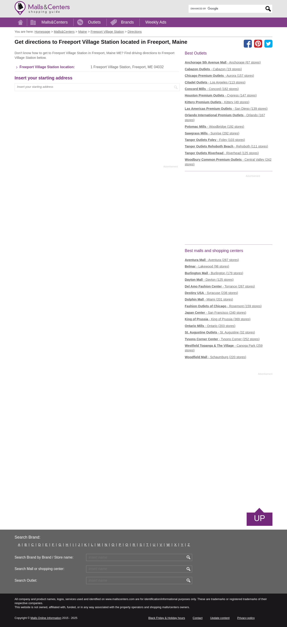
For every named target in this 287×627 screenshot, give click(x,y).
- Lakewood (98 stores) (207, 266)
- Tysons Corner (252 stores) (222, 339)
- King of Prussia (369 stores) (217, 319)
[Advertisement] (96, 112)
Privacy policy (246, 618)
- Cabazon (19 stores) (213, 69)
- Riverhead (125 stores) (222, 153)
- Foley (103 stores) (215, 140)
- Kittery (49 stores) (217, 102)
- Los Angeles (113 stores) (215, 82)
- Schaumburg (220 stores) (215, 357)
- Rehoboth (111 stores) (226, 146)
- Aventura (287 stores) (212, 260)
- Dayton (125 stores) (209, 279)
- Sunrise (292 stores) (212, 133)
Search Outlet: (26, 580)
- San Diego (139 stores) (226, 108)
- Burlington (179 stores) (214, 273)
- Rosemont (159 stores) (223, 306)
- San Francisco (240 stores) (215, 312)
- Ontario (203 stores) (210, 326)
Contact (197, 618)
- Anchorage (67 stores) (223, 62)
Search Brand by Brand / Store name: (44, 557)
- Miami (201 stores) (209, 299)
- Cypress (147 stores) (221, 95)
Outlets (94, 22)
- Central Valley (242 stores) (228, 162)
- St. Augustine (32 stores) (220, 332)
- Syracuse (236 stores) (211, 293)
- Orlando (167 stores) (225, 117)
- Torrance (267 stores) (220, 286)
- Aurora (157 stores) (219, 75)
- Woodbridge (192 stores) (214, 126)
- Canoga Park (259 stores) (224, 348)
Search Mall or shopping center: (39, 569)
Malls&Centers (54, 22)
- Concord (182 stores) (212, 89)
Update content (219, 618)
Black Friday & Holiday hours (166, 618)
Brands (127, 22)
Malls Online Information (45, 618)
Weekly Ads (155, 22)
